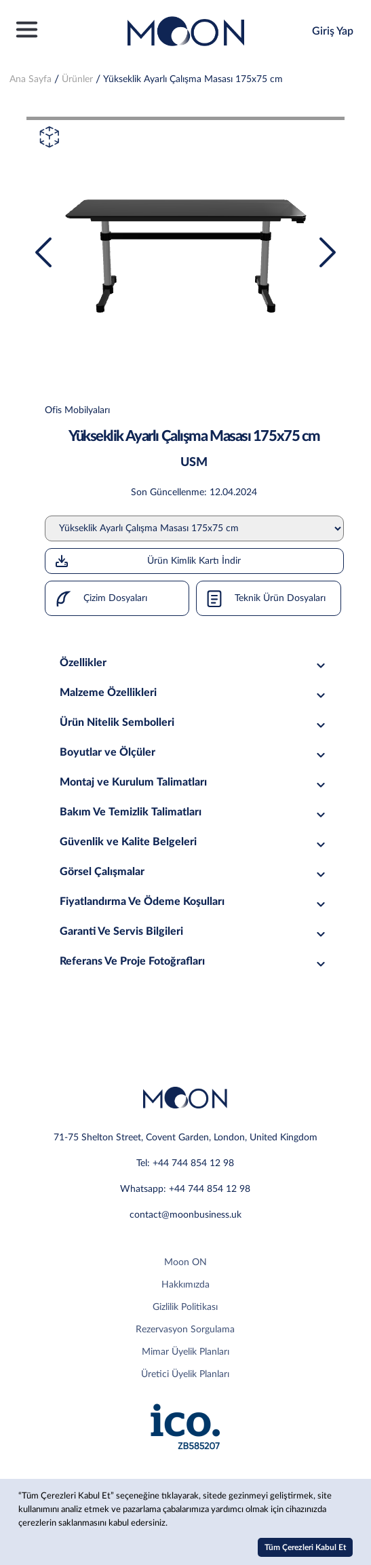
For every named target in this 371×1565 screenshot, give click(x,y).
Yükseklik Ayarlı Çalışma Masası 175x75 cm (193, 79)
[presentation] (43, 252)
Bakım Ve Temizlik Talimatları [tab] (195, 812)
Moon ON (185, 1262)
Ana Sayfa (30, 79)
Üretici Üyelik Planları (185, 1374)
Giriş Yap (332, 31)
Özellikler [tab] (195, 663)
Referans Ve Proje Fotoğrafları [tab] (195, 961)
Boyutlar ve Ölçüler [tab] (195, 752)
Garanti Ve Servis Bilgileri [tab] (195, 931)
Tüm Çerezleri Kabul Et (305, 1547)
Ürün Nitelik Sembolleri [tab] (195, 722)
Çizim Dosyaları (96, 598)
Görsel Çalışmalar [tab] (195, 872)
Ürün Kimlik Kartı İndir (147, 561)
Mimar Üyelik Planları (185, 1352)
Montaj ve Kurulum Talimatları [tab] (195, 782)
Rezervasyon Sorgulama (185, 1329)
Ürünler (77, 79)
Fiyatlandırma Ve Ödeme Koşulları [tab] (195, 901)
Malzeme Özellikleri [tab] (195, 693)
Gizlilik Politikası (185, 1307)
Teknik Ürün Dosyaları (261, 598)
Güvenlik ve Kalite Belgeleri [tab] (195, 842)
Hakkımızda (185, 1285)
